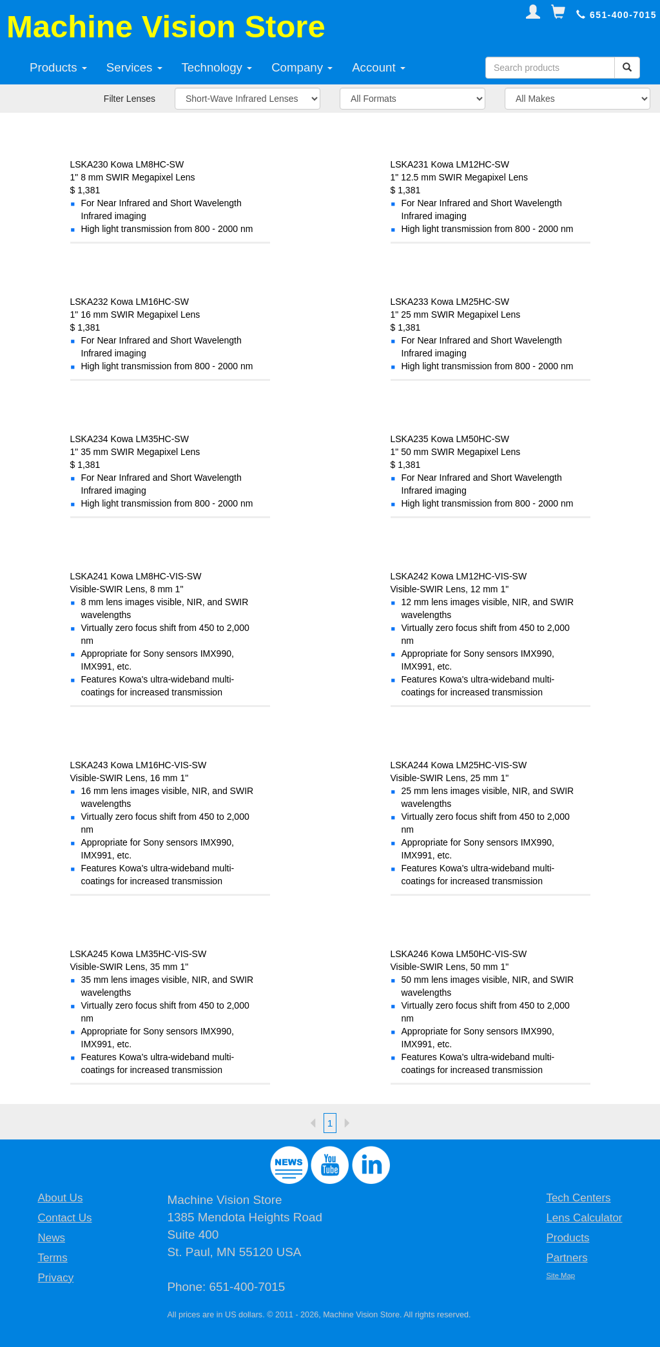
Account (378, 67)
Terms (52, 1258)
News (51, 1238)
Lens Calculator (584, 1218)
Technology (217, 67)
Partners (566, 1258)
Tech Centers (578, 1198)
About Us (59, 1198)
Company (302, 67)
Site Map (560, 1275)
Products (58, 67)
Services (134, 67)
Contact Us (64, 1218)
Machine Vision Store (165, 26)
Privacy (55, 1278)
